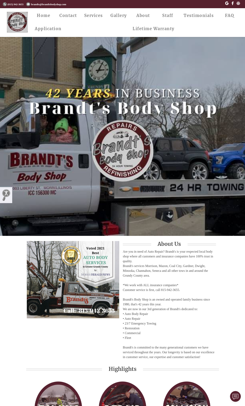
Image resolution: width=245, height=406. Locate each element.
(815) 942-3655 (13, 4)
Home (43, 15)
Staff (167, 15)
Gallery (118, 15)
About (143, 15)
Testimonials (199, 15)
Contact (68, 15)
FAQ (229, 15)
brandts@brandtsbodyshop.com (46, 4)
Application (48, 28)
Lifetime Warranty (153, 28)
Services (93, 15)
